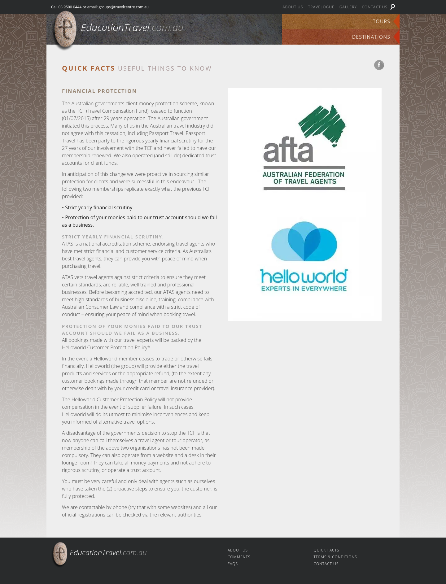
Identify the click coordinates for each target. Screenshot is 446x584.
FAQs (233, 563)
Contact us (374, 7)
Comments (239, 557)
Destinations (371, 36)
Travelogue (321, 7)
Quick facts (326, 550)
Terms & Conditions (335, 557)
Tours (381, 21)
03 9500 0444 (69, 7)
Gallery (348, 7)
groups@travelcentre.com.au (124, 7)
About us (292, 7)
